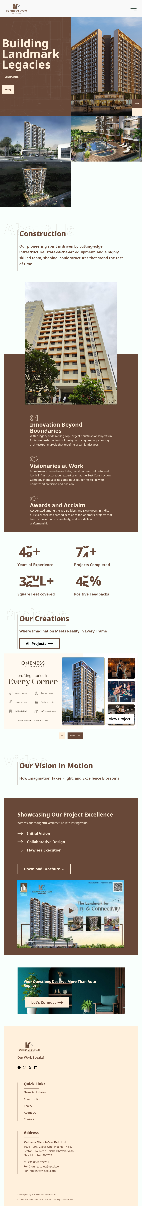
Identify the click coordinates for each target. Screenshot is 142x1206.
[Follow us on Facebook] (19, 1068)
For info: (40, 1171)
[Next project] (75, 735)
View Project (119, 718)
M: (36, 1162)
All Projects (39, 643)
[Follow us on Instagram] (24, 1068)
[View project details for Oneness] (119, 719)
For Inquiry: (43, 1166)
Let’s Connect (47, 1002)
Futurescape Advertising (44, 1194)
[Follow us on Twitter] (30, 1068)
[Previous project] (62, 735)
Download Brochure (44, 868)
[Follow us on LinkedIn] (35, 1068)
